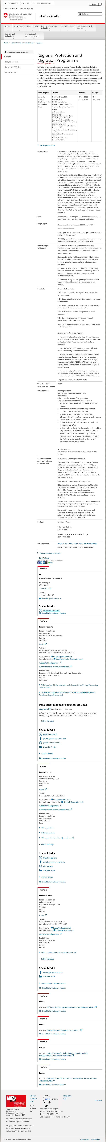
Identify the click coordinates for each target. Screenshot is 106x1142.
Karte (43, 644)
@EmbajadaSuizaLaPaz (52, 972)
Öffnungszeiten (47, 828)
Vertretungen (19, 28)
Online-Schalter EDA (33, 1098)
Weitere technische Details (49, 553)
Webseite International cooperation (55, 667)
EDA (27, 3)
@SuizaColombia (50, 734)
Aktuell (8, 28)
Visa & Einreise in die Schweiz (86, 28)
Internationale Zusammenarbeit (34, 36)
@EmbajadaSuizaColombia (54, 738)
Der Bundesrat (13, 3)
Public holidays (47, 721)
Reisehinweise (33, 28)
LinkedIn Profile (49, 747)
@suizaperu (48, 866)
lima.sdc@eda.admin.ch (74, 802)
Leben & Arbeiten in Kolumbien (50, 28)
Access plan (45, 589)
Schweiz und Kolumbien (14, 36)
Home (6, 43)
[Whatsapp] (49, 562)
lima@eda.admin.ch (61, 799)
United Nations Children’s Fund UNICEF (64, 1030)
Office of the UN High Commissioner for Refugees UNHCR (72, 1007)
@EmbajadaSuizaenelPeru (54, 862)
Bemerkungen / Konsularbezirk (53, 983)
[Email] (52, 562)
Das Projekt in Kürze (47, 145)
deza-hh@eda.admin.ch (51, 599)
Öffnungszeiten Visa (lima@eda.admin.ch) (57, 838)
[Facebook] (38, 562)
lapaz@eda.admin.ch (62, 928)
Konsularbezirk (47, 754)
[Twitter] (41, 562)
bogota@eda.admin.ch (62, 656)
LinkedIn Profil (49, 870)
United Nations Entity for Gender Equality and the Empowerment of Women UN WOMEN (63, 1054)
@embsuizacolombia (52, 743)
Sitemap (98, 1100)
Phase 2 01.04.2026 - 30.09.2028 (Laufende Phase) (77, 544)
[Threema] (46, 562)
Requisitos (44, 709)
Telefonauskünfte (48, 833)
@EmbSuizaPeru (50, 858)
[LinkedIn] (44, 562)
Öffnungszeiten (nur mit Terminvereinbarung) (59, 952)
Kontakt (42, 569)
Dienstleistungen (68, 28)
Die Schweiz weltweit (43, 3)
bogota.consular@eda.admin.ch (69, 659)
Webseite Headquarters (50, 663)
